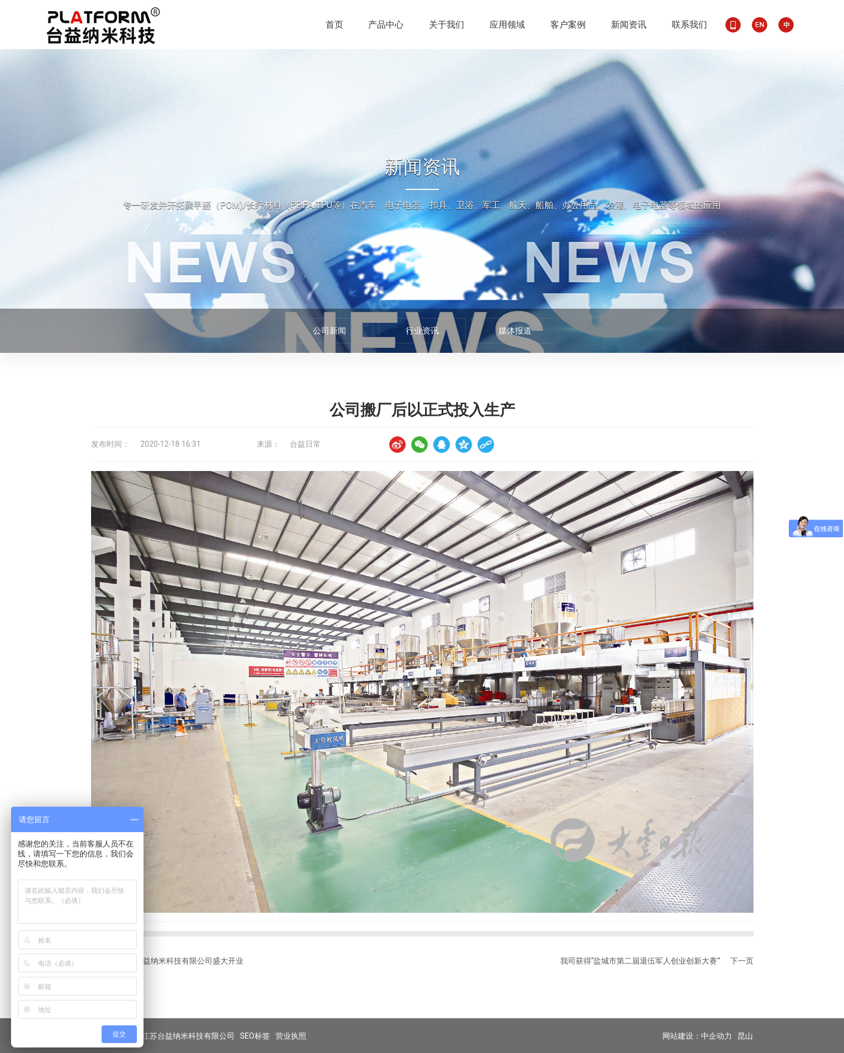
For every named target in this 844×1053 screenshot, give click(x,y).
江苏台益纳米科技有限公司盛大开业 (181, 960)
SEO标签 (255, 1035)
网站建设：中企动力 (697, 1036)
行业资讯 (422, 331)
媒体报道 (515, 331)
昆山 (745, 1036)
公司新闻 (329, 331)
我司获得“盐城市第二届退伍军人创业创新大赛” (640, 960)
